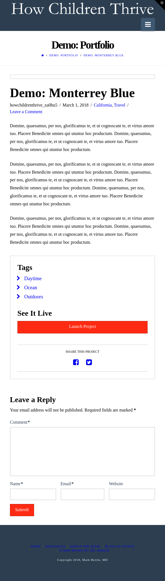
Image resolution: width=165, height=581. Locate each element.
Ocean (30, 287)
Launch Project (82, 326)
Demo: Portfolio (63, 55)
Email (67, 483)
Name (16, 483)
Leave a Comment (26, 111)
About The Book (85, 546)
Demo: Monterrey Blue (103, 55)
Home (35, 546)
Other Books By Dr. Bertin (84, 550)
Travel (119, 105)
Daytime (33, 278)
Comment (20, 422)
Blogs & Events (119, 546)
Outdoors (33, 296)
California (103, 105)
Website (116, 483)
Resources (55, 546)
